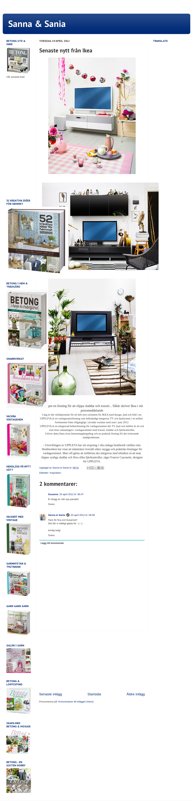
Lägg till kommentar (52, 543)
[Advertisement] (92, 661)
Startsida (94, 694)
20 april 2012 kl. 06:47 (71, 494)
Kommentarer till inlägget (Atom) (76, 701)
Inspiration (55, 472)
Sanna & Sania (37, 23)
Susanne (53, 494)
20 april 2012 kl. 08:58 (83, 515)
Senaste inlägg (50, 694)
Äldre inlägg (136, 694)
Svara (51, 504)
